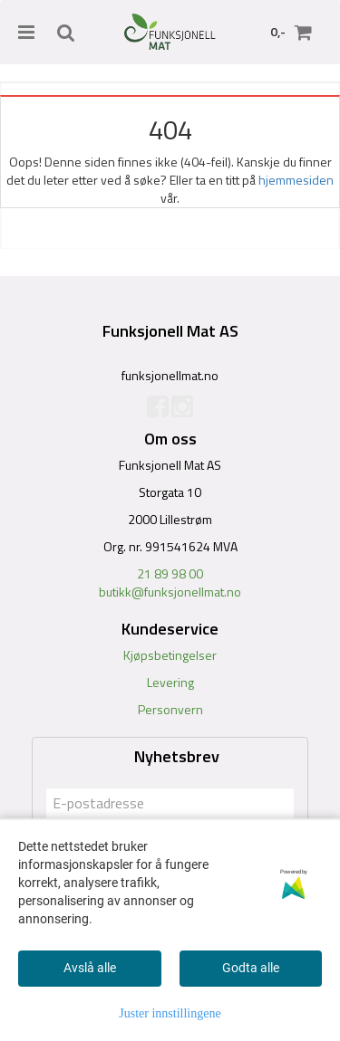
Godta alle (250, 967)
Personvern (170, 709)
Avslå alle (89, 967)
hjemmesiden (296, 179)
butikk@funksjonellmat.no (170, 591)
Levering (170, 682)
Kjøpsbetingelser (170, 654)
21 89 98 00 (170, 573)
